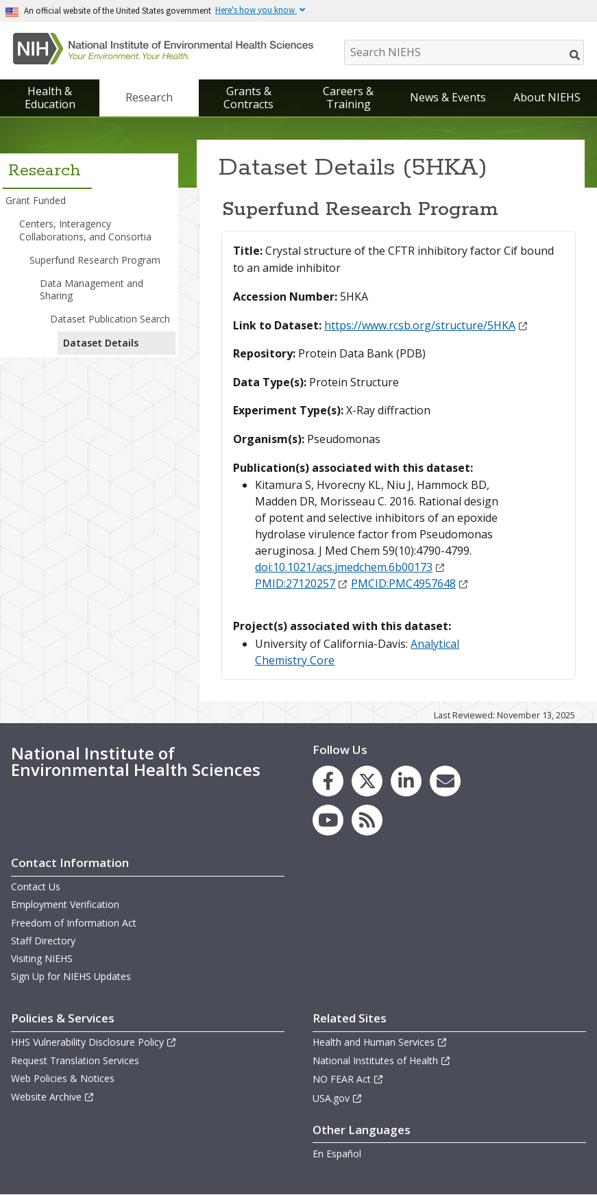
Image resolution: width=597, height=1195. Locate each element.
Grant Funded (35, 200)
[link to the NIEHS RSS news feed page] (367, 820)
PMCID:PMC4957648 (410, 583)
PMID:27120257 (301, 583)
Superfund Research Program (94, 259)
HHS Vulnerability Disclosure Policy (94, 1041)
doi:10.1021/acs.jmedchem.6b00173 (350, 567)
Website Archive (53, 1096)
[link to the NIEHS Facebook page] (328, 781)
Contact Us (35, 886)
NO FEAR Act (348, 1078)
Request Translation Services (75, 1060)
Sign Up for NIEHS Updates (71, 976)
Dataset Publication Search (110, 318)
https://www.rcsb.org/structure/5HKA (426, 325)
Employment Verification (65, 904)
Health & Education (50, 98)
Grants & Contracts (248, 98)
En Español (337, 1153)
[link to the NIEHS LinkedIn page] (406, 781)
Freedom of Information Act (73, 922)
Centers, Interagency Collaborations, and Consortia (85, 229)
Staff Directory (43, 940)
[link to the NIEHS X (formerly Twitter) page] (367, 781)
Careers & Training (348, 98)
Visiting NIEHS (42, 958)
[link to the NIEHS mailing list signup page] (445, 781)
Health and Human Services (380, 1041)
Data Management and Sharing (91, 289)
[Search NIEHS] (464, 52)
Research (149, 97)
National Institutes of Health (382, 1060)
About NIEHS (547, 97)
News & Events (448, 97)
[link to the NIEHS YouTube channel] (328, 820)
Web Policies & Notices (62, 1078)
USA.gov (338, 1098)
